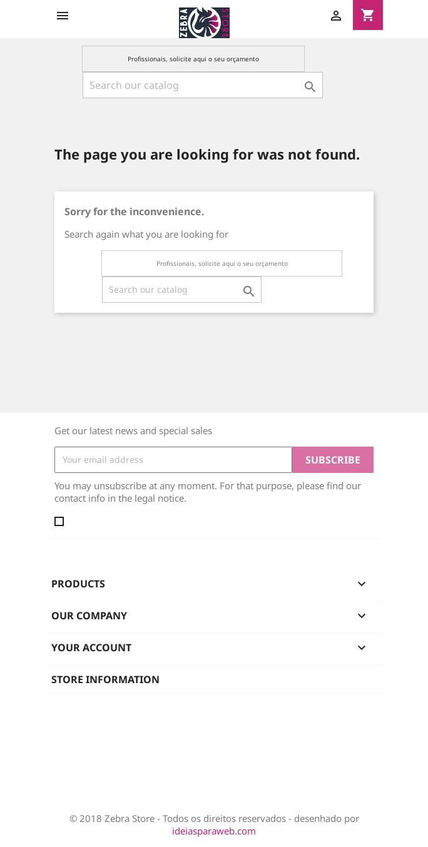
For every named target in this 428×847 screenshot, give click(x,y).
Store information (105, 679)
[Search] (203, 85)
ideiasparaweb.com (214, 830)
